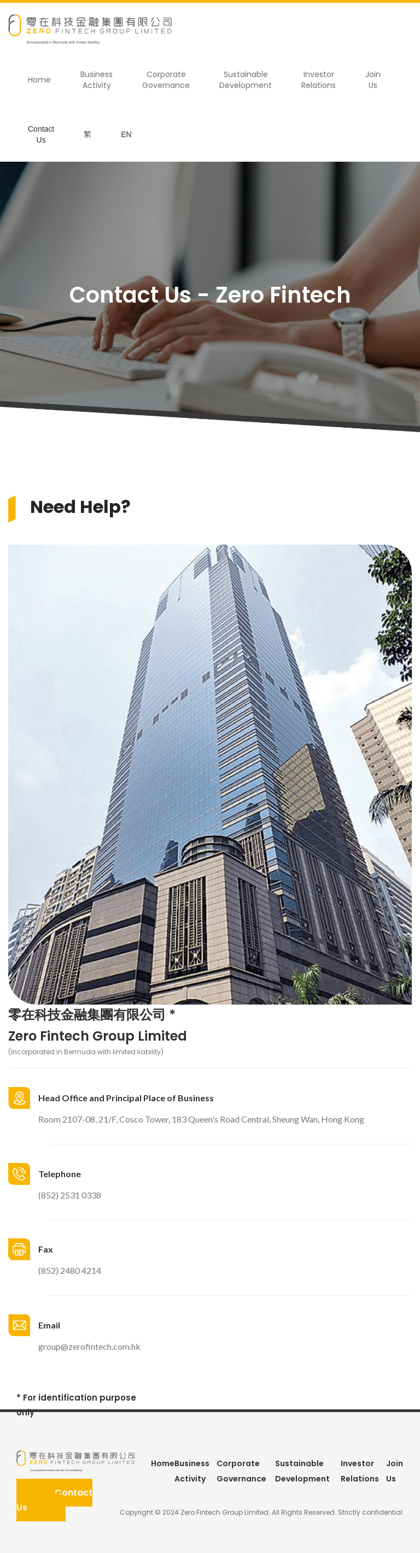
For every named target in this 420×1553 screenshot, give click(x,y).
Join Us (373, 80)
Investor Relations (318, 80)
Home (39, 79)
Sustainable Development (245, 80)
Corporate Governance (166, 80)
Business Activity (96, 80)
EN (126, 134)
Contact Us (41, 134)
